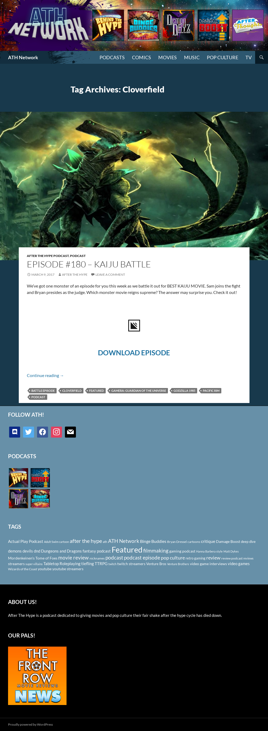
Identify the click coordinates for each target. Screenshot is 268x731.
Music (192, 57)
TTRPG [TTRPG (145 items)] (101, 563)
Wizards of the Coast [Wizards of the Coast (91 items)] (22, 569)
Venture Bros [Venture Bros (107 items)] (156, 564)
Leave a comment (110, 275)
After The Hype (74, 275)
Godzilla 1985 (184, 390)
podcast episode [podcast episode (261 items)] (142, 557)
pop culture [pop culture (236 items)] (173, 558)
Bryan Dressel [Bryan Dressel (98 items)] (177, 542)
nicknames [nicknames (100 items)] (97, 558)
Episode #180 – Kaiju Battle (89, 264)
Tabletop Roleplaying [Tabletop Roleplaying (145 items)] (61, 563)
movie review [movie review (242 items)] (73, 558)
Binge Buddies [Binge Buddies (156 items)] (153, 541)
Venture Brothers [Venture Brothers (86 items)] (178, 564)
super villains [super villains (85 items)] (34, 564)
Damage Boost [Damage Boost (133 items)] (228, 541)
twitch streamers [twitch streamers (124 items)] (131, 563)
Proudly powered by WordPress (30, 724)
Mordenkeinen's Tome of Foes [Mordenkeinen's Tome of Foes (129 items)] (32, 558)
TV (248, 57)
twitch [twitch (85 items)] (112, 564)
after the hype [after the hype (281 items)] (86, 541)
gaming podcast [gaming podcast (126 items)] (182, 551)
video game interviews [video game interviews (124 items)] (208, 563)
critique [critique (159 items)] (208, 541)
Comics (141, 57)
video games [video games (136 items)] (239, 563)
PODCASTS (112, 57)
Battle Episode (43, 390)
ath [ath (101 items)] (105, 542)
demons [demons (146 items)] (15, 551)
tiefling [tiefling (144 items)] (87, 563)
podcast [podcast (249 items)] (114, 557)
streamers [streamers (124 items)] (16, 563)
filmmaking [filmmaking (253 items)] (155, 550)
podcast (38, 397)
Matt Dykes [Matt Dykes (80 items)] (231, 551)
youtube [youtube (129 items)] (45, 568)
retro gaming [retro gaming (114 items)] (195, 558)
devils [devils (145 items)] (28, 551)
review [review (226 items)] (213, 558)
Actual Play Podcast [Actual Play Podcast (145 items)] (25, 541)
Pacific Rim (211, 390)
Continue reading (45, 375)
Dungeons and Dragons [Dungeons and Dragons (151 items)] (61, 551)
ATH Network (23, 57)
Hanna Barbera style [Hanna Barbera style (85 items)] (209, 551)
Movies (167, 57)
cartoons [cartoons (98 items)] (194, 542)
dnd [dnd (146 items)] (37, 551)
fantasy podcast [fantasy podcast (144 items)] (97, 551)
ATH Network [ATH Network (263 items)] (123, 541)
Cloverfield (72, 390)
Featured (96, 390)
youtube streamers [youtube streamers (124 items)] (67, 568)
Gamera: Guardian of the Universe (138, 390)
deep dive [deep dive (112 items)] (248, 541)
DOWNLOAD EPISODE (134, 352)
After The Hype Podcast (48, 256)
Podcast (78, 256)
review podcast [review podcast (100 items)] (232, 558)
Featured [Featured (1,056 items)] (127, 549)
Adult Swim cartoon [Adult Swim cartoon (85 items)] (56, 541)
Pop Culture (222, 57)
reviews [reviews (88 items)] (248, 558)
